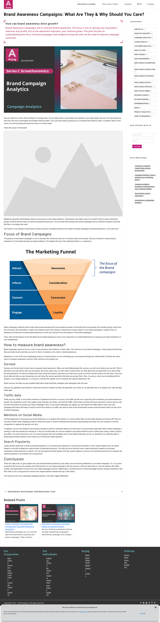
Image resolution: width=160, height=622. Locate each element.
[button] (155, 607)
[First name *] (80, 306)
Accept (142, 613)
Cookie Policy (83, 612)
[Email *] (80, 311)
